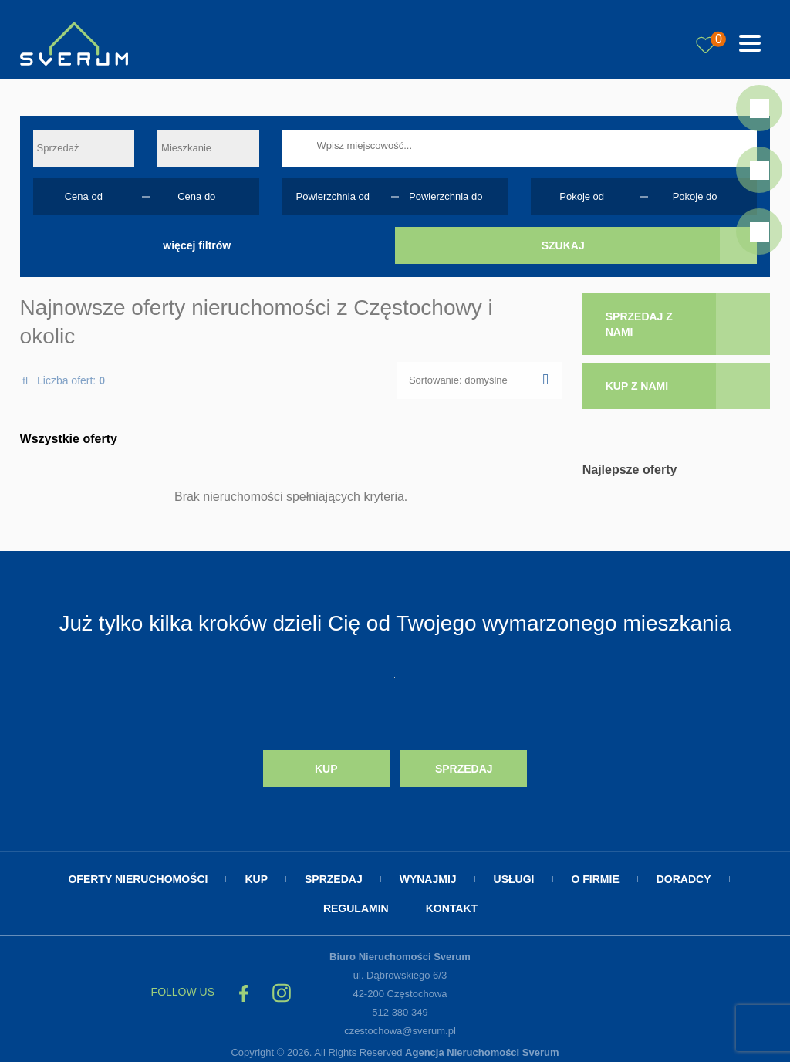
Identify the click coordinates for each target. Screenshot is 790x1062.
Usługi (514, 874)
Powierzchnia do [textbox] (445, 196)
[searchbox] (539, 146)
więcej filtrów (197, 245)
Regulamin (356, 903)
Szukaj (563, 245)
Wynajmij (428, 874)
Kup (326, 766)
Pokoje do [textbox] (695, 196)
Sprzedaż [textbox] (58, 148)
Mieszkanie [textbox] (186, 148)
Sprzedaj (464, 766)
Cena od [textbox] (84, 196)
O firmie (596, 874)
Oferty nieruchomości (138, 874)
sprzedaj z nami (639, 324)
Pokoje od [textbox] (581, 196)
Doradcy (684, 874)
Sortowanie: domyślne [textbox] (458, 380)
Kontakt (452, 903)
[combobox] (83, 148)
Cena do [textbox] (196, 196)
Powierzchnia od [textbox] (333, 196)
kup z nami (637, 386)
